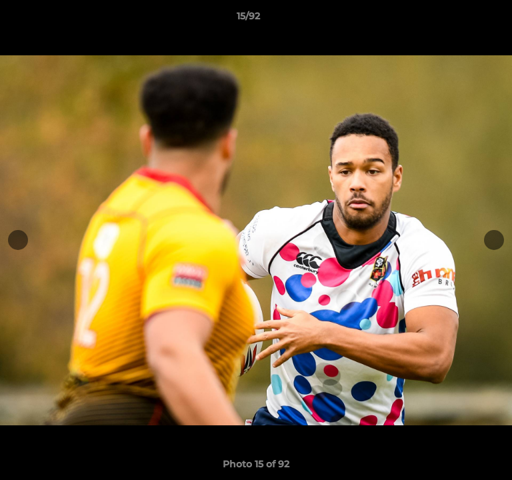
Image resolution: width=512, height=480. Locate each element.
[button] (464, 19)
